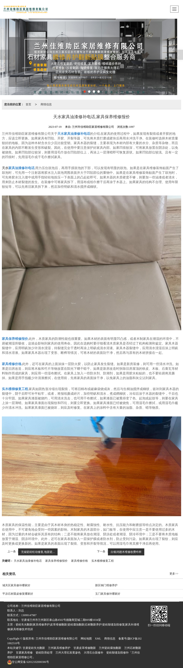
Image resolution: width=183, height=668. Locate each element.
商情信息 (46, 104)
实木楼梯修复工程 (102, 560)
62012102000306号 (28, 662)
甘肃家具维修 (24, 652)
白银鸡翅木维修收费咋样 (126, 552)
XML (98, 638)
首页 (28, 104)
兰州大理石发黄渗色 (68, 652)
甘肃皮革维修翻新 (84, 648)
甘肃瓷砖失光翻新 (34, 648)
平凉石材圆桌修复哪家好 (17, 593)
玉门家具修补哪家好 (107, 593)
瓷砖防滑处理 (44, 652)
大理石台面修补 (93, 652)
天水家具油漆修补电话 (28, 560)
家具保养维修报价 (56, 560)
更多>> (173, 573)
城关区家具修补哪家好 (16, 585)
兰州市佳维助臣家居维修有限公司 (57, 638)
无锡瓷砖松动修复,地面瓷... (38, 552)
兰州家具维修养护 (59, 648)
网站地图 (86, 638)
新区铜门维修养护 (106, 585)
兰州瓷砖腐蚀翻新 (110, 648)
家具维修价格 (79, 560)
